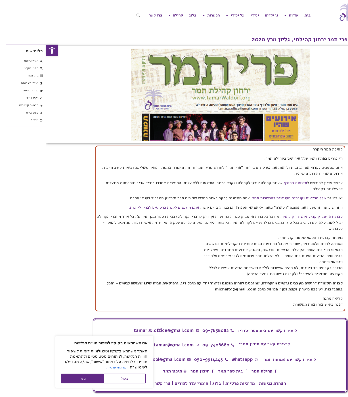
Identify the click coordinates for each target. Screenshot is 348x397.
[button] (6, 50)
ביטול (78, 378)
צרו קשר (109, 15)
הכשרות (165, 15)
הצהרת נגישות (226, 383)
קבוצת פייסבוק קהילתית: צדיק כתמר (265, 216)
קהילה (129, 15)
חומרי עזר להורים (145, 383)
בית (261, 15)
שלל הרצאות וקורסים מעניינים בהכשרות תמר (243, 198)
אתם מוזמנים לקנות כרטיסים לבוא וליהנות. (117, 207)
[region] (58, 362)
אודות (245, 15)
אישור (36, 378)
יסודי (208, 15)
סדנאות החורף (249, 182)
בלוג (146, 15)
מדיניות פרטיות (70, 367)
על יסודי (189, 15)
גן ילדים (225, 15)
